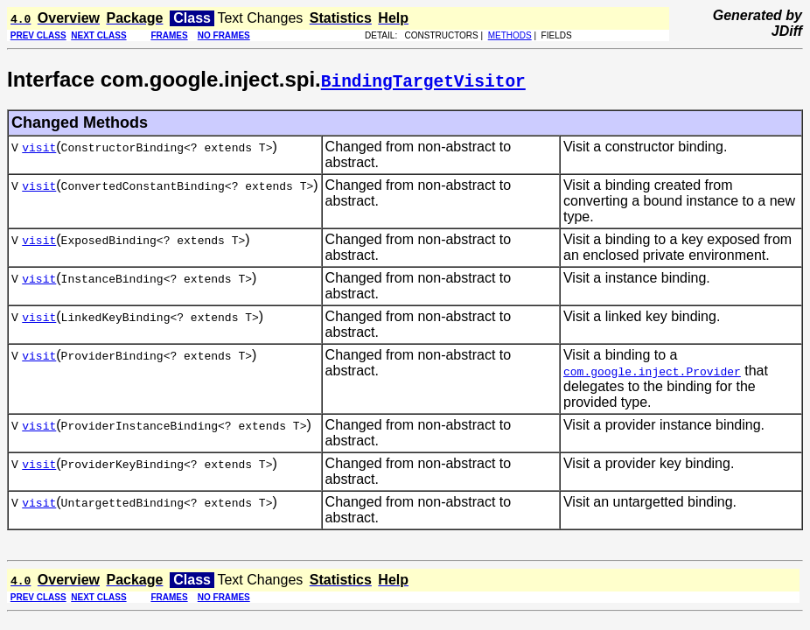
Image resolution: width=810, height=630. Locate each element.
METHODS (510, 35)
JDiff (787, 31)
